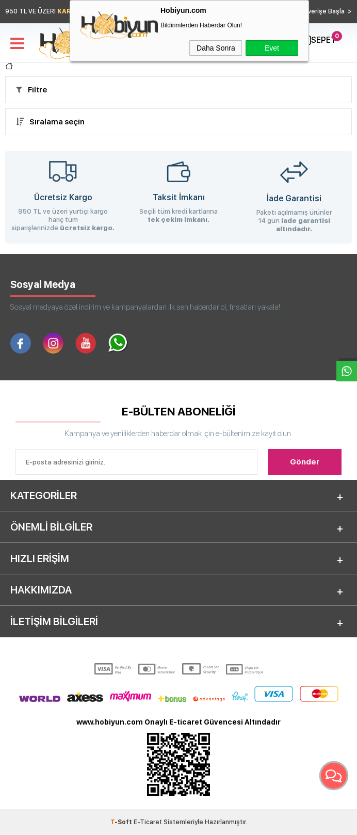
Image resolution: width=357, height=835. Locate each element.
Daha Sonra (216, 48)
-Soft (122, 822)
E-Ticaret (148, 822)
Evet (272, 48)
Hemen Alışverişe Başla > (312, 11)
